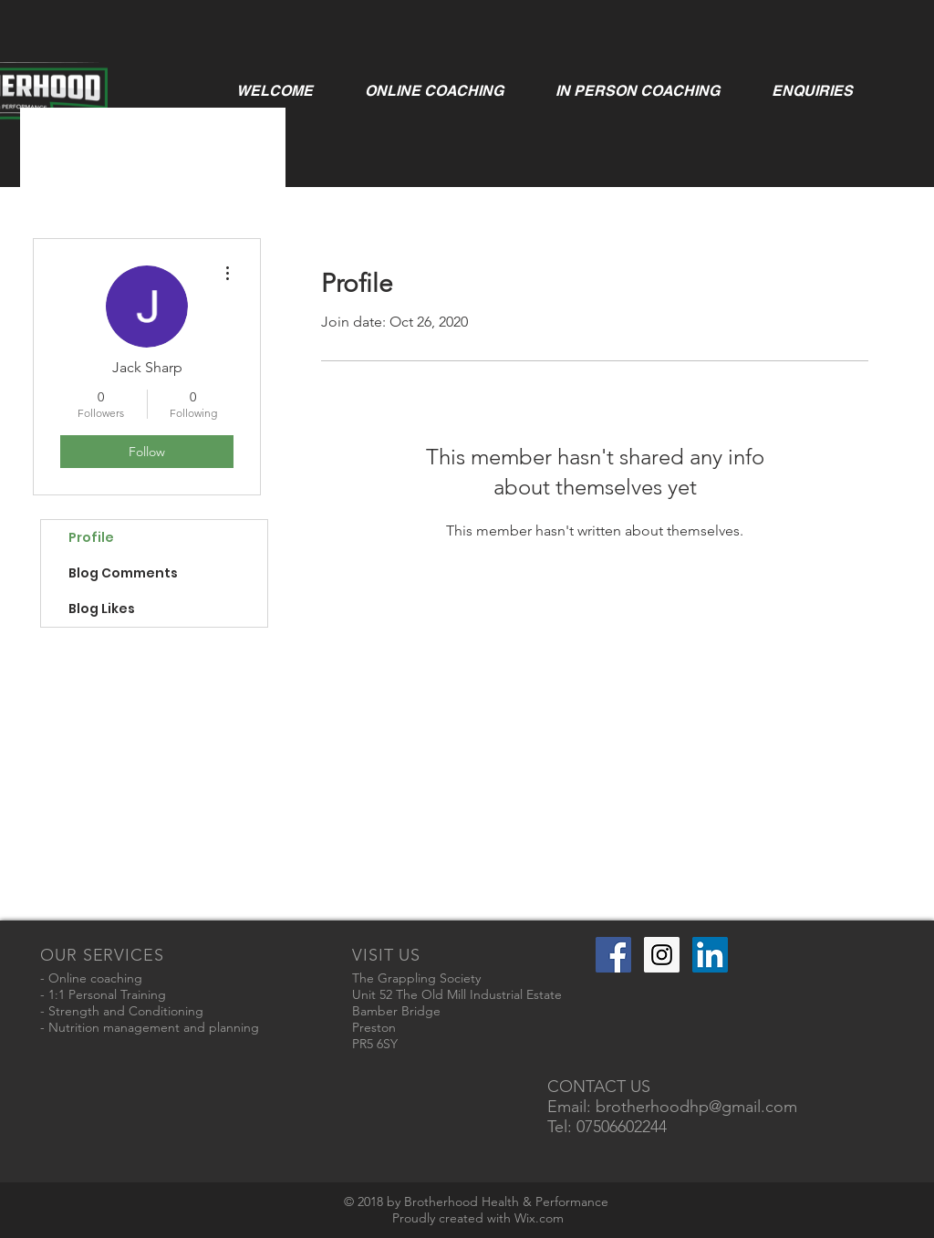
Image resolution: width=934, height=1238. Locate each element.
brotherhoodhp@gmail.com (696, 1107)
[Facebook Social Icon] (613, 955)
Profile (91, 537)
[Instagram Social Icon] (662, 955)
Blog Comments (123, 573)
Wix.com (539, 1218)
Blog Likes (101, 608)
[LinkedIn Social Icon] (710, 955)
